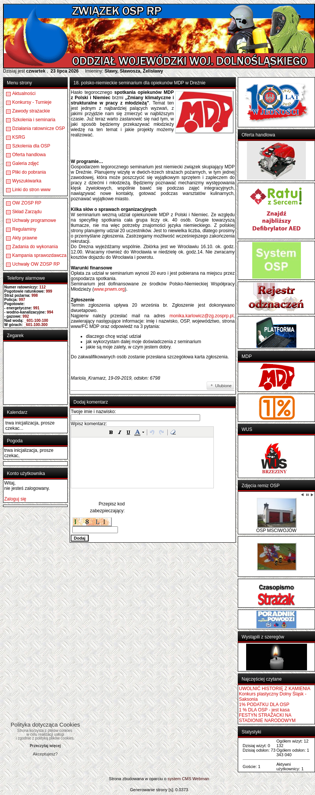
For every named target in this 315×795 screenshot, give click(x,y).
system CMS (179, 778)
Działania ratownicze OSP (38, 128)
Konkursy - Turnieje (31, 102)
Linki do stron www (31, 189)
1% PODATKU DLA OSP (264, 704)
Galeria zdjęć (25, 163)
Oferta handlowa (29, 154)
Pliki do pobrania (29, 172)
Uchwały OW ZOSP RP (36, 264)
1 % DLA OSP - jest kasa (264, 710)
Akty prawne (24, 238)
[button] (111, 432)
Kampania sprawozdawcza (39, 255)
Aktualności (23, 93)
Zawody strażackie (31, 111)
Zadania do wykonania (35, 246)
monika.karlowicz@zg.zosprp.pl (201, 315)
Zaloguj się (15, 499)
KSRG (18, 137)
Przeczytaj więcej (45, 746)
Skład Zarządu (26, 211)
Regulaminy (24, 229)
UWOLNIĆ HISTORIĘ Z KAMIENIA (274, 688)
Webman (200, 778)
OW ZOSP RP (26, 203)
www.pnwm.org (109, 289)
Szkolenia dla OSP (31, 146)
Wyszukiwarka (26, 181)
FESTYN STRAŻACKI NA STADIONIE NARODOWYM (267, 718)
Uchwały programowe (34, 220)
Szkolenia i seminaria (33, 119)
